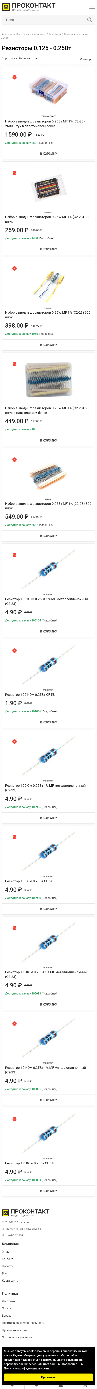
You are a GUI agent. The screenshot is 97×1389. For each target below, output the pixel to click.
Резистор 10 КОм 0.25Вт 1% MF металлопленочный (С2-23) (45, 1070)
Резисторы (55, 34)
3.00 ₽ (28, 703)
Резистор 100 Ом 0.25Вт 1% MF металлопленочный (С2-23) (45, 788)
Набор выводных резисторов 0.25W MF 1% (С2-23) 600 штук (48, 315)
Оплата (6, 1308)
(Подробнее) (45, 142)
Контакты (8, 1259)
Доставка (8, 1301)
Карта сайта (10, 1280)
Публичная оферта (14, 1330)
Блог (5, 1273)
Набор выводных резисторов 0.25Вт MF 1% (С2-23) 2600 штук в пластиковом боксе (45, 123)
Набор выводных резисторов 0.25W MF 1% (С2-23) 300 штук (48, 219)
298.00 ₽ (36, 230)
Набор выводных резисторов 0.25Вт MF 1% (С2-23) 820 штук (48, 506)
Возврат (7, 1315)
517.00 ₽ (36, 421)
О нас (5, 1251)
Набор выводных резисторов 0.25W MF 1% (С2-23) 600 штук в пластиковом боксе (48, 410)
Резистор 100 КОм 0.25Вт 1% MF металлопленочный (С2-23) (46, 601)
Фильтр (85, 59)
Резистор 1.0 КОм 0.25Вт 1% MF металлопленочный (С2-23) (46, 974)
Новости (7, 1266)
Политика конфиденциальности (23, 1323)
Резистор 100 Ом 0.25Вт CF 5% (29, 881)
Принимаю (48, 1377)
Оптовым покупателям (17, 1337)
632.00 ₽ (36, 516)
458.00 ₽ (36, 325)
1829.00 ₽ (40, 134)
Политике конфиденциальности (26, 1368)
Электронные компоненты (31, 34)
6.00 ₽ (28, 612)
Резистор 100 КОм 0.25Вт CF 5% (30, 695)
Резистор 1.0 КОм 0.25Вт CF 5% (29, 1163)
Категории (7, 34)
